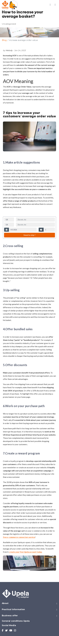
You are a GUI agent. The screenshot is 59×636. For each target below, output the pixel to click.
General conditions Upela (16, 621)
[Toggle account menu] (50, 5)
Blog (4, 40)
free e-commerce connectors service (19, 537)
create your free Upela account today (25, 552)
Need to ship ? (29, 235)
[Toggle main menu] (55, 5)
